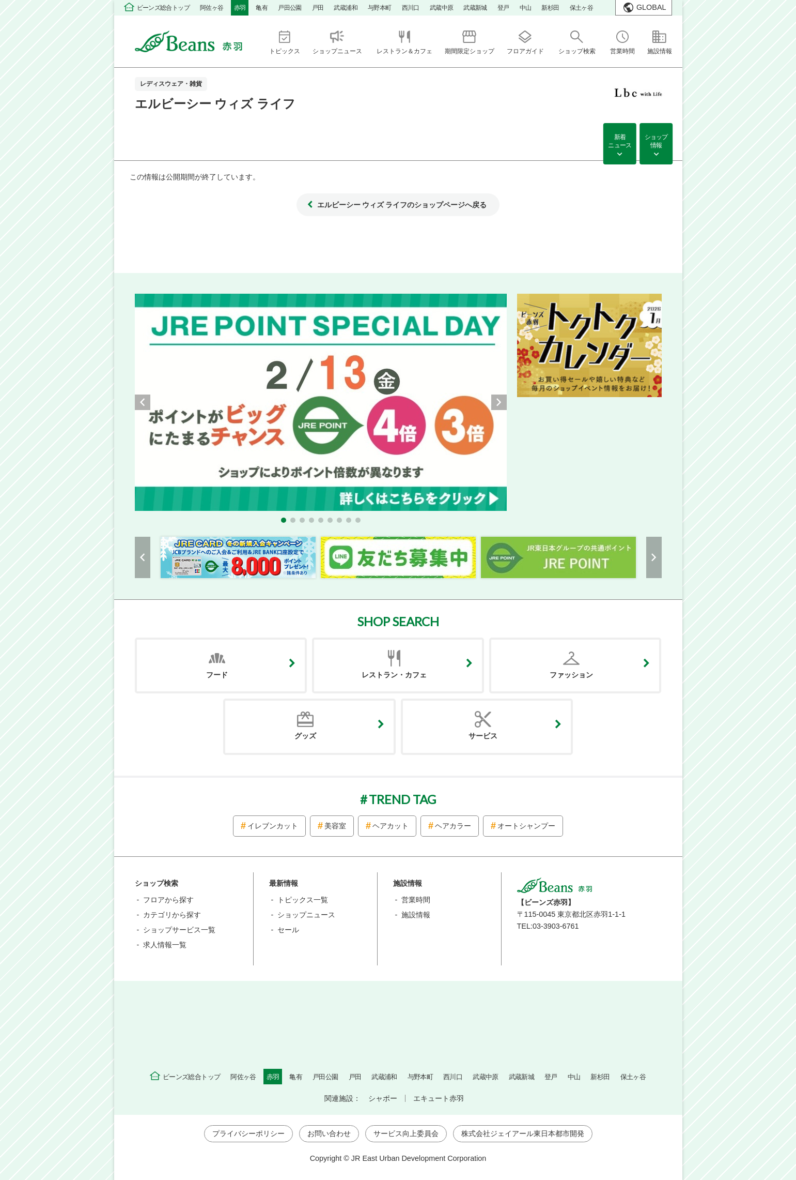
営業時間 (415, 900)
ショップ (656, 142)
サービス (483, 736)
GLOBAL (651, 7)
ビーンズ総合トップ (163, 7)
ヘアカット (390, 826)
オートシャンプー (526, 826)
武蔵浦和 (345, 7)
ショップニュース (306, 915)
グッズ (305, 736)
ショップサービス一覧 (179, 930)
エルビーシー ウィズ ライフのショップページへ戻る (402, 204)
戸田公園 (290, 7)
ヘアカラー (453, 826)
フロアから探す (168, 900)
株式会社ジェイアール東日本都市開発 (522, 1133)
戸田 (318, 7)
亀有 (262, 7)
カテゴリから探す (172, 915)
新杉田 (550, 7)
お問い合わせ (329, 1133)
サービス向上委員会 (406, 1133)
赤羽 (240, 7)
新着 (619, 142)
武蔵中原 (442, 7)
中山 (526, 7)
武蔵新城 (475, 7)
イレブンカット (272, 826)
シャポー (382, 1098)
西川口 (410, 7)
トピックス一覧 (302, 900)
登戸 (503, 7)
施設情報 (415, 915)
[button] (283, 520)
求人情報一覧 (164, 945)
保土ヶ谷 (582, 7)
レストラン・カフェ (394, 675)
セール (288, 930)
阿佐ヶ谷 (212, 7)
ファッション (571, 675)
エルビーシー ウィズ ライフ (215, 104)
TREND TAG (402, 799)
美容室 (335, 826)
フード (217, 675)
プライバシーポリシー (248, 1133)
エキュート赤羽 (438, 1098)
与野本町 (380, 7)
